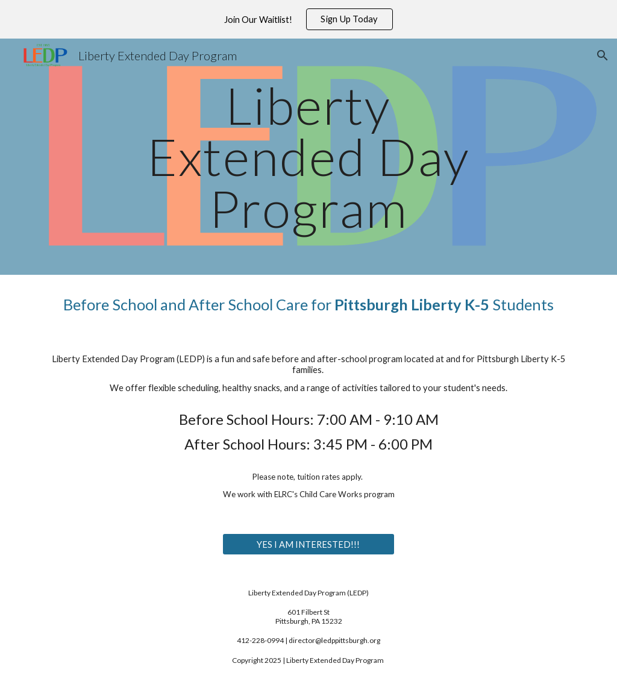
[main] (308, 157)
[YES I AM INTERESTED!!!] (308, 544)
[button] (602, 55)
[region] (308, 19)
